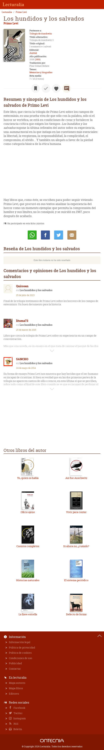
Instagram (19, 718)
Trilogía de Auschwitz (40, 33)
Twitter (18, 713)
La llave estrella (28, 614)
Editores (14, 693)
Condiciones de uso (20, 658)
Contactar (15, 668)
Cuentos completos (27, 546)
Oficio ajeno (28, 512)
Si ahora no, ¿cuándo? (76, 546)
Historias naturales (27, 580)
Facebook (19, 707)
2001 (37, 59)
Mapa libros (16, 688)
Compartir (45, 235)
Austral (33, 53)
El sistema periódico (76, 580)
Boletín (17, 729)
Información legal (19, 642)
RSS (15, 723)
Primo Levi (21, 12)
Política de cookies (20, 652)
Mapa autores (17, 683)
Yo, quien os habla (28, 478)
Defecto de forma (76, 614)
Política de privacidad (22, 647)
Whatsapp (32, 235)
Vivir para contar (76, 512)
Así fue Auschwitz (76, 478)
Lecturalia (7, 12)
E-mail (71, 235)
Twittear (58, 235)
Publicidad (15, 663)
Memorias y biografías (40, 72)
